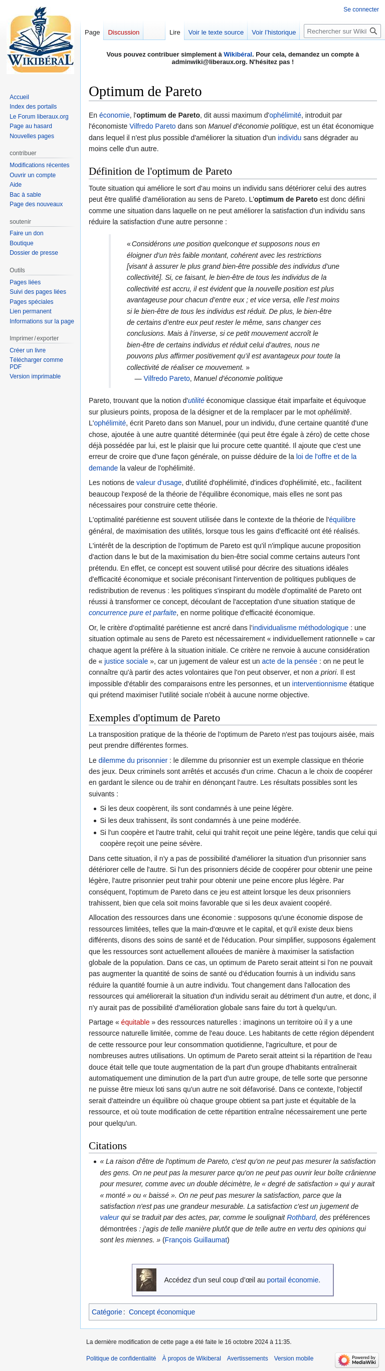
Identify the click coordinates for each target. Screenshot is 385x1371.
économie (114, 115)
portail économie (292, 1280)
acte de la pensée (290, 661)
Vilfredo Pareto (152, 126)
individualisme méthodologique (300, 628)
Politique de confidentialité (121, 1358)
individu (289, 138)
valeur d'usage (159, 483)
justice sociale (126, 661)
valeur (109, 1217)
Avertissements (247, 1358)
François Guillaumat (196, 1240)
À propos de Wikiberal (191, 1358)
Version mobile (294, 1358)
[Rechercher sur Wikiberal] (342, 31)
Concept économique (162, 1312)
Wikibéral (238, 54)
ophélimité (285, 115)
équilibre (342, 520)
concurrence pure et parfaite (132, 613)
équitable (135, 1022)
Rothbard (301, 1217)
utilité (196, 400)
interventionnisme (319, 684)
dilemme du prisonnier (132, 760)
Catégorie (107, 1312)
